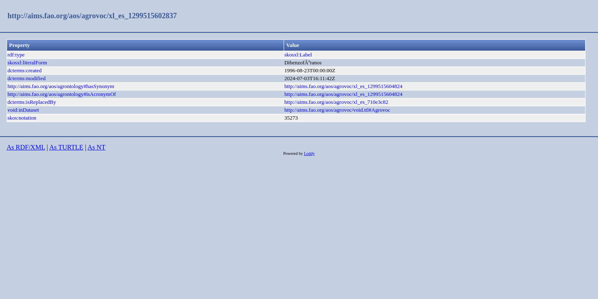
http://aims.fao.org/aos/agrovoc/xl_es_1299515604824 (343, 86)
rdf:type (16, 54)
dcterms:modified (26, 78)
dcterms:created (24, 70)
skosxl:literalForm (27, 62)
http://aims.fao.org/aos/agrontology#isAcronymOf (61, 94)
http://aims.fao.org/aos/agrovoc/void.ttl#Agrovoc (337, 110)
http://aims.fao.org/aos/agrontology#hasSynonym (60, 86)
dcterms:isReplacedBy (31, 102)
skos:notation (21, 118)
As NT (96, 147)
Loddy (309, 153)
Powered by (293, 153)
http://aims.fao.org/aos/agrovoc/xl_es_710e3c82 (336, 102)
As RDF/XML (26, 147)
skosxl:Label (298, 54)
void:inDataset (23, 110)
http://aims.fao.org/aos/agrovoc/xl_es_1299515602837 (92, 16)
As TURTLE (66, 147)
